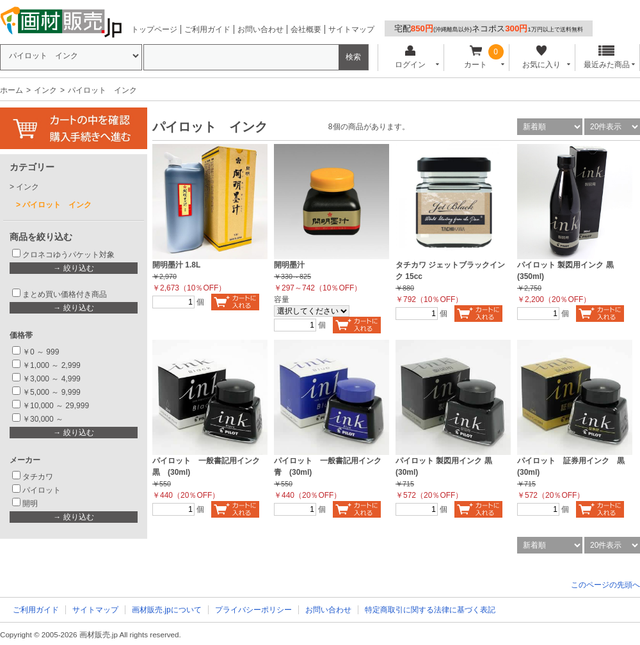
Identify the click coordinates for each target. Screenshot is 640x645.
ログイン (410, 57)
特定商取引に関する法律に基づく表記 (430, 609)
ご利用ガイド (207, 29)
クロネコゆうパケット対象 (68, 254)
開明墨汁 (289, 264)
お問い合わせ (260, 29)
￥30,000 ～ (43, 419)
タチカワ (37, 476)
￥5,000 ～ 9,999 (51, 392)
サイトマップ (351, 29)
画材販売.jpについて (167, 609)
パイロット (41, 490)
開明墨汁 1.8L (176, 264)
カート (476, 57)
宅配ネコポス (488, 28)
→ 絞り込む (73, 268)
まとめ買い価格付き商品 (64, 294)
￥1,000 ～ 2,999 (51, 365)
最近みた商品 (606, 57)
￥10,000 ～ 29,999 (55, 405)
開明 (30, 503)
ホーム (11, 90)
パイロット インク (57, 204)
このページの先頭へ (605, 584)
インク (45, 90)
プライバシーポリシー (253, 609)
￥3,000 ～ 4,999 (51, 378)
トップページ (154, 29)
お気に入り (541, 57)
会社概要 (306, 29)
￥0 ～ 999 (40, 351)
